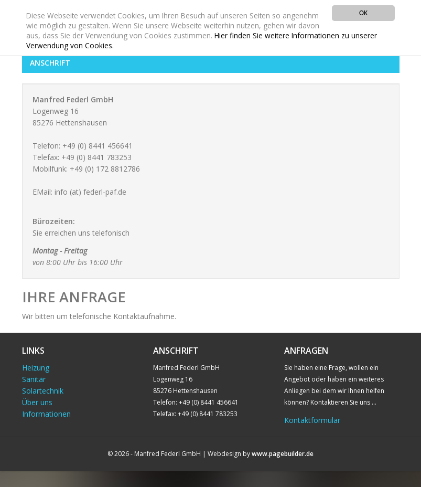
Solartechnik (42, 391)
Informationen (46, 414)
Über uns (37, 402)
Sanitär (34, 379)
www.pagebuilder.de (283, 453)
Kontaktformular (312, 420)
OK (363, 12)
